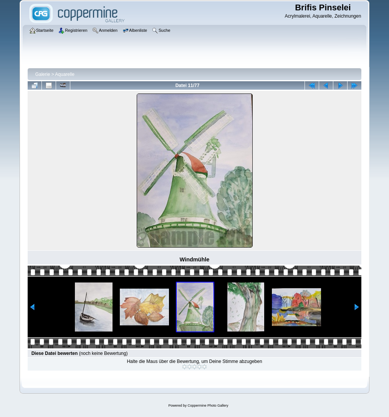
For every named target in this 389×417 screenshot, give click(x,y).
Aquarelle (64, 74)
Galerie (42, 74)
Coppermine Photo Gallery (207, 405)
